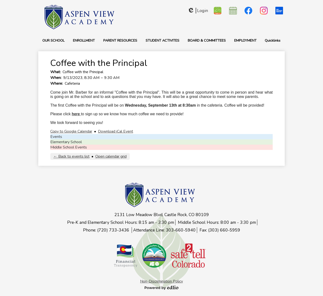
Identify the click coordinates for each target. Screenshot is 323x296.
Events (56, 136)
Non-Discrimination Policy (161, 281)
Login (197, 10)
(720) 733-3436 (113, 230)
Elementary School (66, 142)
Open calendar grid (111, 156)
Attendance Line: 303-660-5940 (164, 230)
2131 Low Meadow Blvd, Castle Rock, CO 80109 (161, 215)
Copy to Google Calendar (71, 131)
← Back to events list (71, 156)
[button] (53, 40)
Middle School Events (68, 147)
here (76, 114)
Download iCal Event (115, 131)
